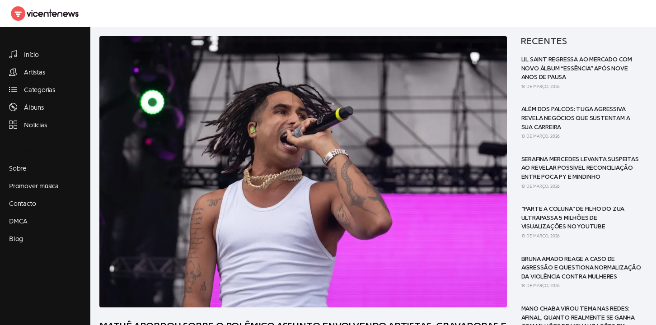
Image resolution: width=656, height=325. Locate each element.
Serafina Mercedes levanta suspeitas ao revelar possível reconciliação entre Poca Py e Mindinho (580, 168)
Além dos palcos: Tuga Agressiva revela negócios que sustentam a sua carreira (575, 118)
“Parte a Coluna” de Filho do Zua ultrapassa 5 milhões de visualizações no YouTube (573, 218)
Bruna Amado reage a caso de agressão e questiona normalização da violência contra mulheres (581, 268)
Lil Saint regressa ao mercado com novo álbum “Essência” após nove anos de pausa (576, 68)
